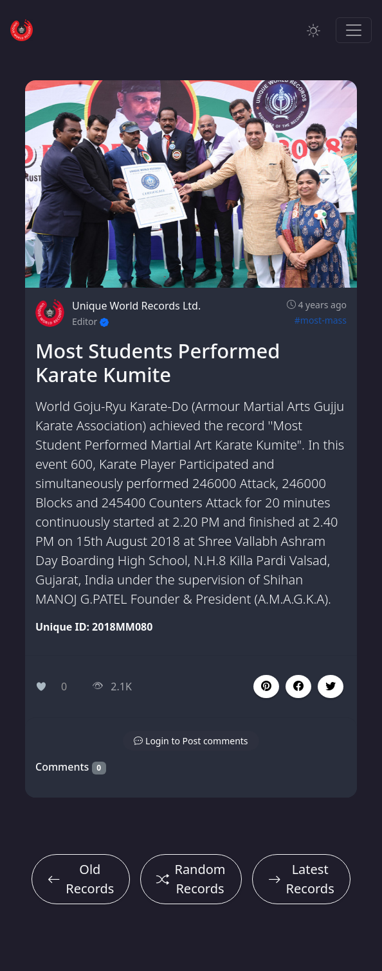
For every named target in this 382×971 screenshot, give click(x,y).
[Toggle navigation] (354, 30)
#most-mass (321, 320)
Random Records (190, 879)
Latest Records (301, 879)
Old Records (81, 879)
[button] (298, 686)
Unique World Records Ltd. (136, 306)
